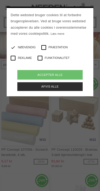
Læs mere (58, 33)
